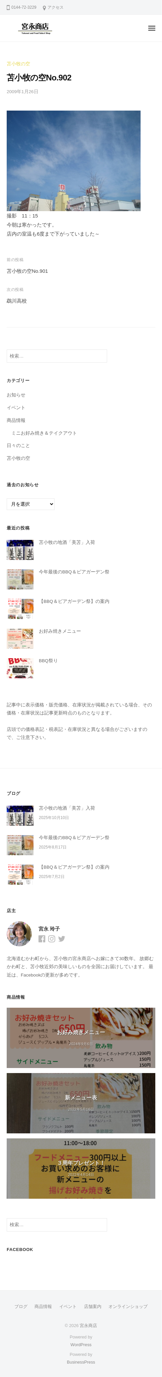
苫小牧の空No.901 (27, 271)
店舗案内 (92, 1306)
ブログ (20, 1306)
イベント (16, 407)
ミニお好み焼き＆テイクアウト (44, 433)
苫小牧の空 (18, 63)
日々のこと (18, 445)
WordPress (81, 1344)
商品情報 (16, 420)
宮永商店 (88, 1325)
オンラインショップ (128, 1306)
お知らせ (16, 394)
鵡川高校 (17, 301)
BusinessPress (81, 1362)
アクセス (56, 7)
